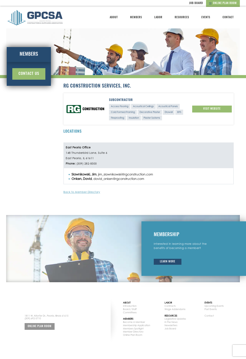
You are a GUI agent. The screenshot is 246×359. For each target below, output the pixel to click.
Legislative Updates (175, 318)
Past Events (210, 309)
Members (136, 17)
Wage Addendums (175, 309)
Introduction (129, 305)
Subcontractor (121, 100)
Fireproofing (117, 117)
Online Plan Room (223, 3)
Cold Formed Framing (123, 112)
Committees (130, 312)
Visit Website (212, 109)
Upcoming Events (214, 305)
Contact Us (28, 74)
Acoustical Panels (168, 106)
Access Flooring (119, 106)
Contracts (170, 305)
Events (205, 17)
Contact (228, 17)
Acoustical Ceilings (143, 106)
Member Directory (133, 331)
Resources (182, 17)
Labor (158, 17)
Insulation (134, 117)
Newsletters (171, 325)
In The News (171, 322)
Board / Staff (130, 309)
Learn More (167, 261)
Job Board (196, 3)
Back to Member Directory (81, 192)
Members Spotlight (133, 328)
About (114, 17)
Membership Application (136, 325)
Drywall (169, 112)
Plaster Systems (152, 117)
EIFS (179, 112)
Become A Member (134, 322)
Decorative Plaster (150, 112)
